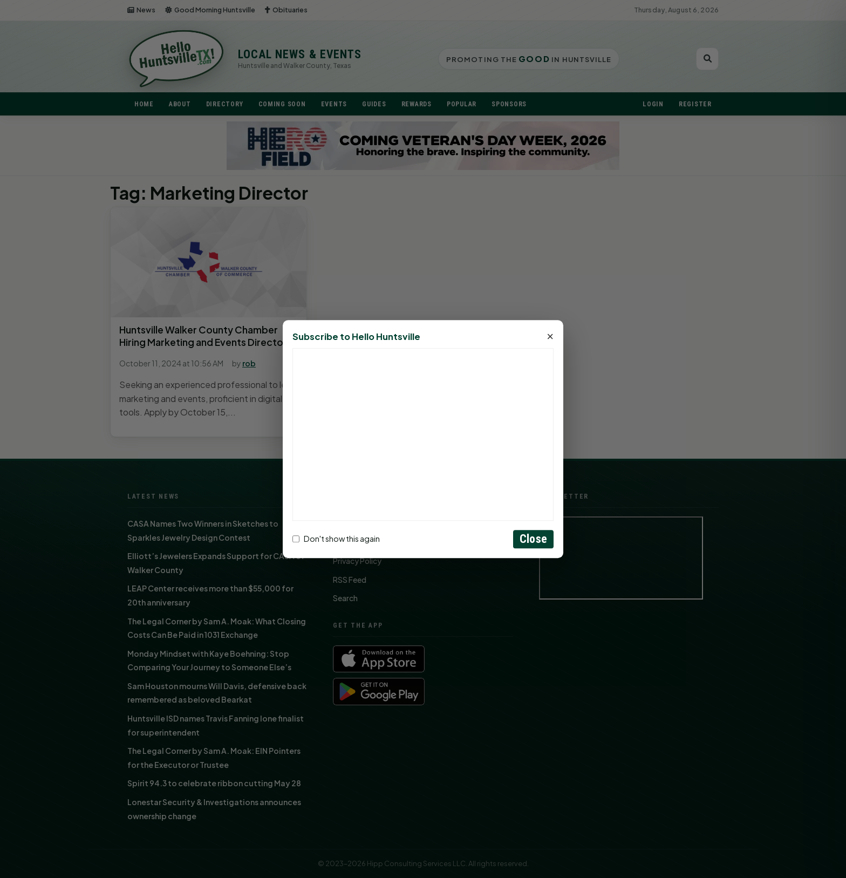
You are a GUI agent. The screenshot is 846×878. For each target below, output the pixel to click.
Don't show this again (336, 539)
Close (533, 539)
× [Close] (550, 337)
